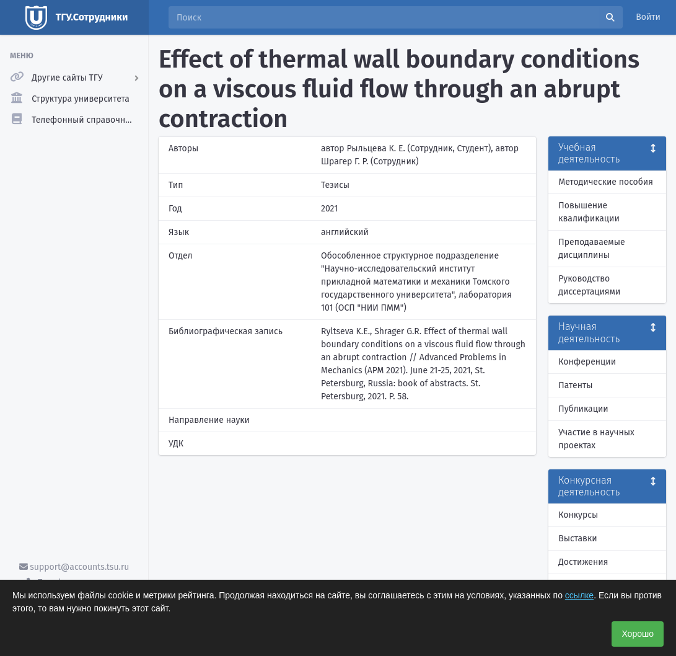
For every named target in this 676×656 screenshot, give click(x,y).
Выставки (577, 538)
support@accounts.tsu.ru (74, 567)
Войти (648, 17)
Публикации (583, 409)
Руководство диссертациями (589, 285)
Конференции (587, 362)
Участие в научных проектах (596, 439)
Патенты (575, 385)
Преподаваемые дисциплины (591, 248)
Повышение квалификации (589, 212)
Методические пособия (605, 182)
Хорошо (637, 634)
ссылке (579, 595)
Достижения (583, 562)
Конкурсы (578, 515)
